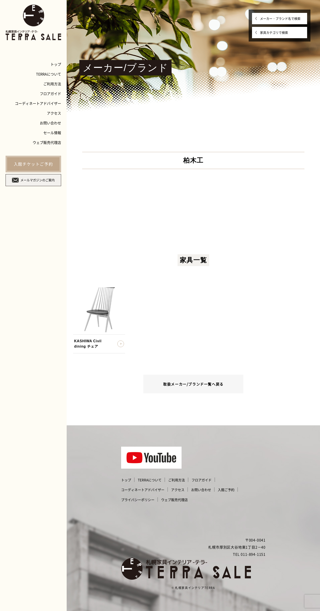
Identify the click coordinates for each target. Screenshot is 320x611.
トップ (55, 64)
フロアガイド (50, 93)
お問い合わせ (50, 122)
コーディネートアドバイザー (38, 103)
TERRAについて (48, 74)
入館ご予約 (226, 489)
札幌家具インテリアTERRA (195, 587)
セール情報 (52, 132)
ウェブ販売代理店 (47, 142)
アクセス (54, 113)
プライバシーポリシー (137, 499)
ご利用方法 (52, 83)
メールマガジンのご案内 (33, 180)
